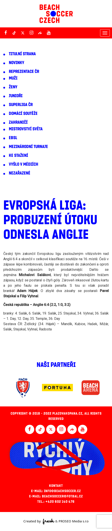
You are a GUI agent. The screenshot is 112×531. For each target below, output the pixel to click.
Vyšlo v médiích (23, 164)
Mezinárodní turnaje (28, 146)
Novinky (16, 63)
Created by (39, 521)
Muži (13, 78)
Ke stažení (18, 155)
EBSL (13, 138)
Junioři (16, 96)
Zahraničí (18, 122)
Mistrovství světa (26, 129)
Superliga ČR (21, 104)
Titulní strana (22, 54)
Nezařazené (19, 173)
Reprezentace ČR (24, 71)
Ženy (13, 87)
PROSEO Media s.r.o (74, 521)
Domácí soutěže (23, 113)
